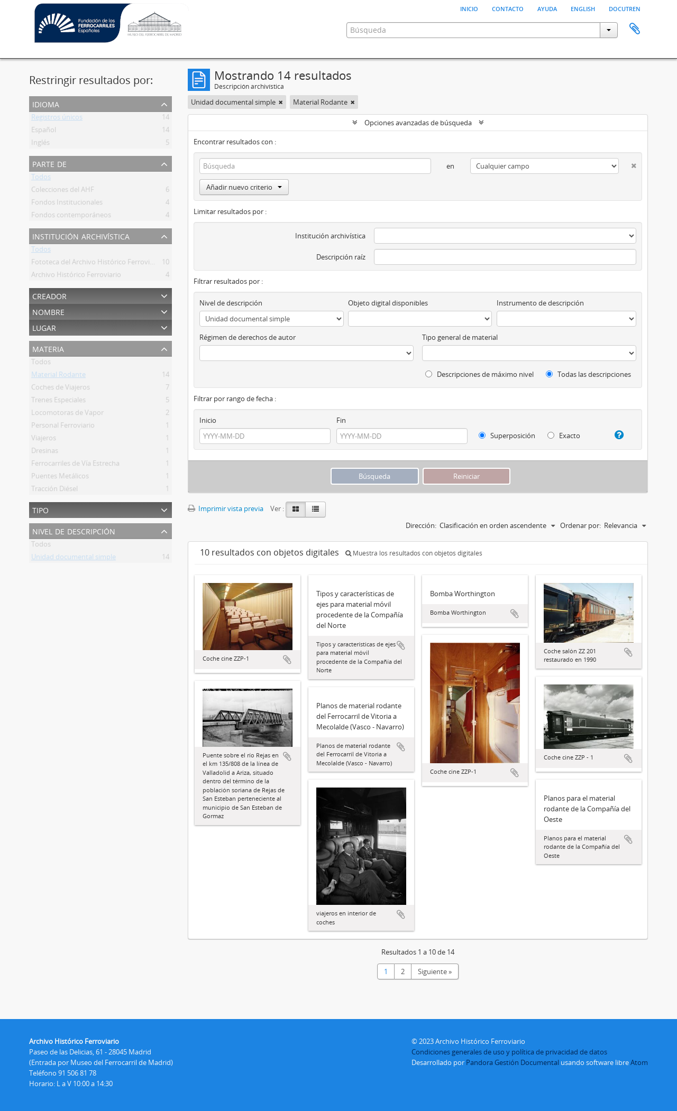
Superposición (507, 435)
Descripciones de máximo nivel (479, 374)
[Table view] (315, 509)
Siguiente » (435, 971)
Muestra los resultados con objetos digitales (413, 553)
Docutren (625, 8)
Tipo (40, 509)
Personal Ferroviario (63, 427)
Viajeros (43, 440)
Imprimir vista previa (225, 508)
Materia (48, 348)
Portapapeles (634, 29)
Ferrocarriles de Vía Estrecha (75, 465)
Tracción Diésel (54, 490)
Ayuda (547, 8)
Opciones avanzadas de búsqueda (418, 122)
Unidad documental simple (73, 558)
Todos (41, 178)
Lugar (44, 327)
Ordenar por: (580, 525)
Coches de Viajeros (60, 389)
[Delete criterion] (627, 163)
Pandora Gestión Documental (512, 1062)
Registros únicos (57, 119)
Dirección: (421, 525)
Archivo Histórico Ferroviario (76, 276)
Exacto (563, 435)
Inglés (40, 144)
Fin (341, 420)
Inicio (469, 8)
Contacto (508, 8)
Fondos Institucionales (67, 204)
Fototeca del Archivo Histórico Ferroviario (96, 264)
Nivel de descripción (73, 530)
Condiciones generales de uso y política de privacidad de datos (509, 1052)
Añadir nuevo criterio (244, 187)
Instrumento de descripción (540, 303)
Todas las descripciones (588, 374)
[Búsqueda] (315, 166)
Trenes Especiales (58, 401)
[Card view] (296, 509)
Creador (49, 295)
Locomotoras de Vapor (67, 414)
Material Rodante (58, 376)
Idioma (45, 103)
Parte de (49, 163)
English (583, 8)
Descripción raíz (340, 257)
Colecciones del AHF (62, 191)
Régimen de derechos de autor (247, 337)
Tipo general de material (460, 337)
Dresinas (44, 452)
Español (43, 131)
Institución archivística (81, 235)
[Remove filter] (281, 102)
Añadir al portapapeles (287, 659)
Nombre (48, 311)
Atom (639, 1062)
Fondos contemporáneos (71, 216)
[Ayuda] (615, 435)
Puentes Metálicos (60, 478)
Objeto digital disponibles (388, 303)
